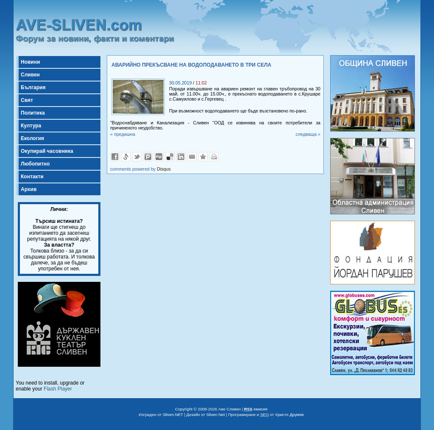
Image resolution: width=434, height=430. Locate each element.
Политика (33, 113)
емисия (255, 409)
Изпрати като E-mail (192, 156)
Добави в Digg (159, 156)
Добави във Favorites (203, 156)
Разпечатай (214, 156)
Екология (32, 138)
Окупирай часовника (47, 151)
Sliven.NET (173, 414)
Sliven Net (215, 414)
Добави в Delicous (170, 156)
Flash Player (58, 389)
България (33, 87)
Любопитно (35, 164)
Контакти (32, 177)
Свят (27, 100)
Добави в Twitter (137, 156)
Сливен (30, 75)
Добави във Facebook (115, 156)
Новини (30, 62)
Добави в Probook (148, 156)
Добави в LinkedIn (181, 156)
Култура (31, 126)
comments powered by (140, 168)
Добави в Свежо (126, 156)
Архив (28, 189)
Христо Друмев (289, 414)
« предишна (122, 134)
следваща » (307, 134)
